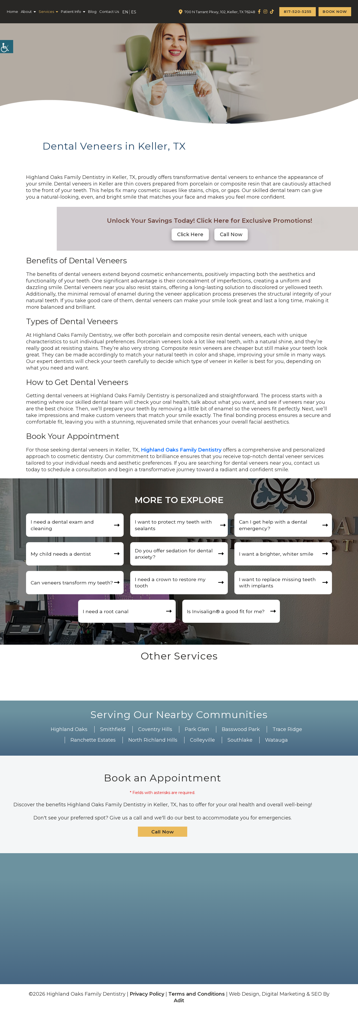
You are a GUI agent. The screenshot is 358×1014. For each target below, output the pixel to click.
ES (133, 12)
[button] (231, 234)
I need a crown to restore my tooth (171, 584)
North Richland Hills (152, 743)
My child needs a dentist (62, 555)
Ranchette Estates (93, 743)
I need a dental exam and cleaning (63, 525)
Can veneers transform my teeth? (73, 585)
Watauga (276, 743)
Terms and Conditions (196, 998)
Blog (92, 11)
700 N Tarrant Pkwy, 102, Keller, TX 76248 (219, 12)
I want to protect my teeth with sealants (174, 525)
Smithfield (113, 733)
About (26, 11)
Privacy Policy (147, 998)
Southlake (240, 743)
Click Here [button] (190, 235)
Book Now (335, 11)
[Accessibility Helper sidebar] (6, 46)
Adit (179, 1004)
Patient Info (71, 11)
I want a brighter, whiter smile (277, 555)
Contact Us (109, 11)
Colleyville (202, 743)
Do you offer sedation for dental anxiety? (175, 555)
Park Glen (197, 733)
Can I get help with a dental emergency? (274, 525)
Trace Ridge (287, 733)
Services (46, 11)
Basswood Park (241, 733)
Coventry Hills (155, 733)
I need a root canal (106, 614)
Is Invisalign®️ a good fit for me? (226, 614)
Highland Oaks (69, 733)
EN (125, 12)
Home (12, 11)
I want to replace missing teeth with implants (278, 584)
